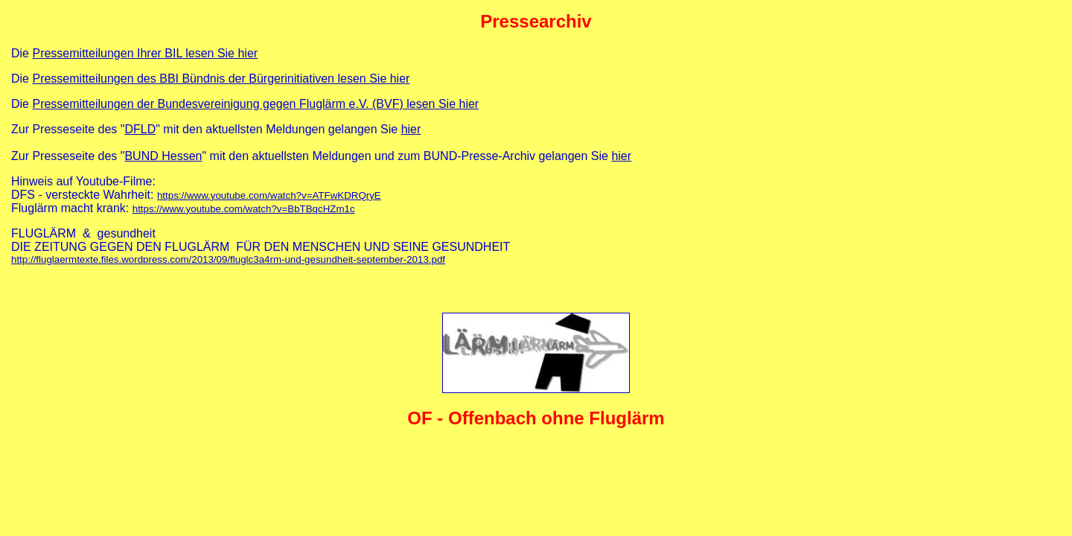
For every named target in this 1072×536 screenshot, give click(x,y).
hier (411, 129)
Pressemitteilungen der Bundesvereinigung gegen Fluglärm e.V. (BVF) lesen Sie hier (255, 104)
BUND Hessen (163, 156)
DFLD (140, 129)
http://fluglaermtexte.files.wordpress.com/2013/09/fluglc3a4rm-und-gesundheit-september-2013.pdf (228, 259)
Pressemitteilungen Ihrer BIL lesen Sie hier (145, 53)
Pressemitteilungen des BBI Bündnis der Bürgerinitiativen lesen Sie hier (220, 78)
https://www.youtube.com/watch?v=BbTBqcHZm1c (244, 208)
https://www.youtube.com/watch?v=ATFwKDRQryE (269, 195)
